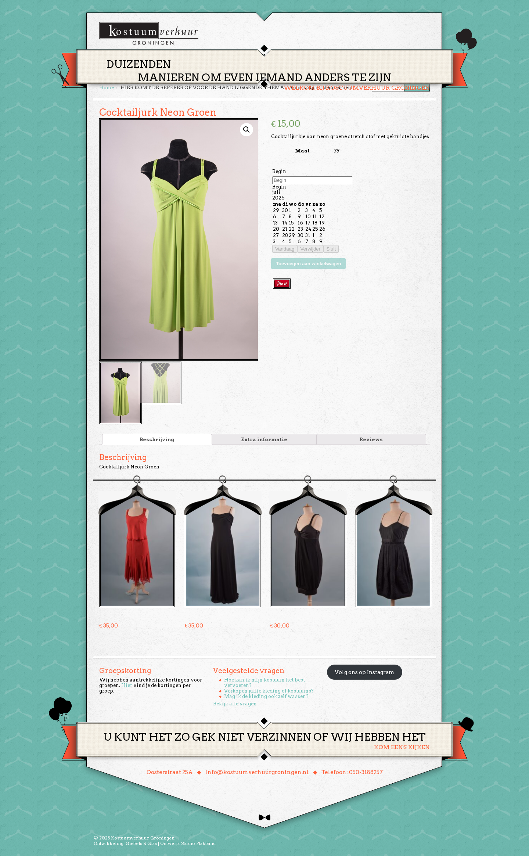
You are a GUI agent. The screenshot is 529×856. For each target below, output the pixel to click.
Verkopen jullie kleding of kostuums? (269, 690)
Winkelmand (408, 56)
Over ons (332, 56)
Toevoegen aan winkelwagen (308, 263)
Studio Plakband (198, 842)
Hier (126, 684)
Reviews (371, 438)
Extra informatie (264, 438)
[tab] (157, 438)
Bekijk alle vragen (235, 702)
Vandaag (284, 249)
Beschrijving (157, 438)
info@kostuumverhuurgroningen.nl (257, 771)
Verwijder (310, 249)
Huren (268, 56)
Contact (367, 56)
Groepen (299, 56)
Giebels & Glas (141, 842)
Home (209, 56)
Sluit (331, 249)
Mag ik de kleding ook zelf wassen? (266, 695)
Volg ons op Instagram (364, 671)
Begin (279, 171)
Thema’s (239, 56)
